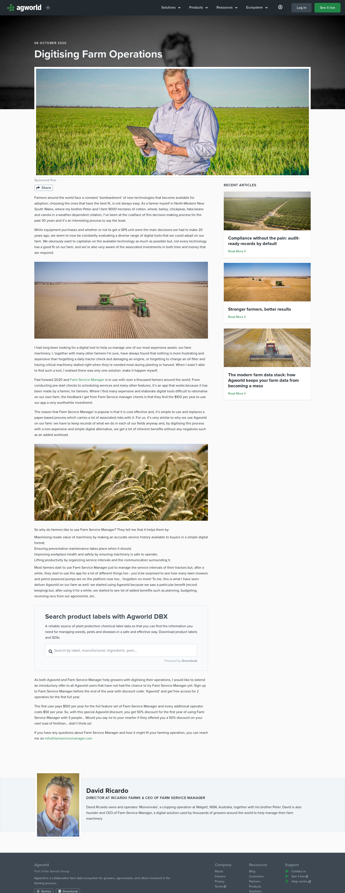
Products (198, 7)
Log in (301, 8)
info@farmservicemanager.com (68, 738)
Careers (220, 876)
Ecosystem (257, 7)
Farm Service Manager (87, 380)
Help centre (298, 881)
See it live (327, 8)
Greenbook (189, 661)
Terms (220, 886)
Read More (237, 251)
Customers (256, 876)
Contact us (295, 871)
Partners (255, 881)
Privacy (219, 881)
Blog (252, 871)
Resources (227, 7)
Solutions (170, 7)
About (219, 871)
